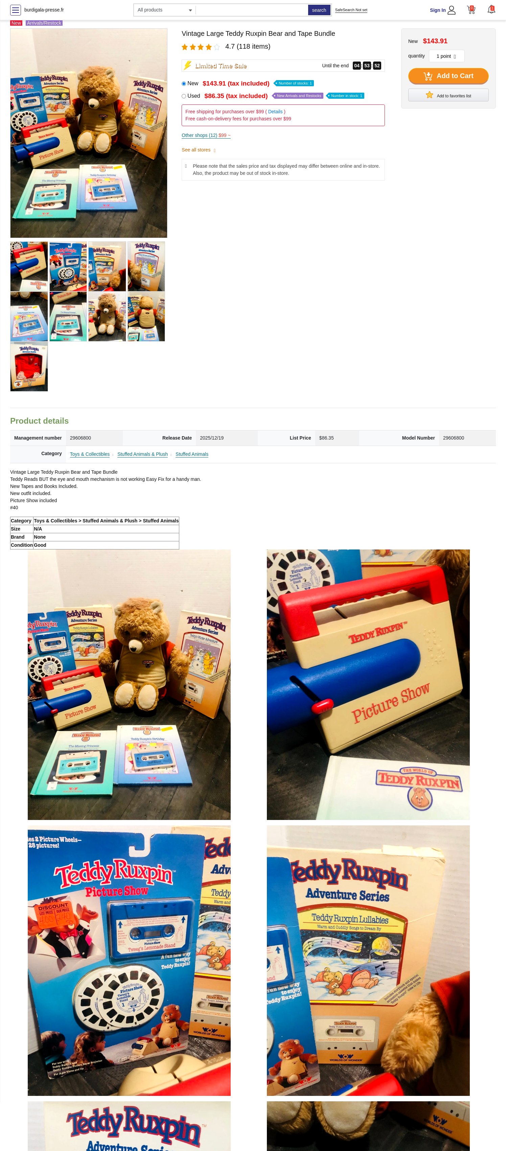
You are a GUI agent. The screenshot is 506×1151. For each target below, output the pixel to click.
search (319, 10)
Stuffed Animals (192, 454)
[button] (491, 9)
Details (275, 111)
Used (275, 95)
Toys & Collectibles (90, 454)
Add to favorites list (448, 94)
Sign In (438, 10)
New (250, 83)
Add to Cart (448, 76)
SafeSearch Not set (351, 10)
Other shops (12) (206, 135)
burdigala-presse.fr (44, 10)
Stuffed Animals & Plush (142, 454)
